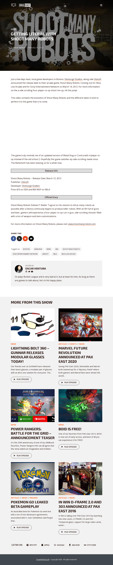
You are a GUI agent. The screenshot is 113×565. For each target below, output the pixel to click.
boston (26, 249)
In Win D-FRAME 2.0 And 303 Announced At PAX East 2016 (80, 506)
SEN (56, 249)
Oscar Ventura (19, 47)
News (13, 29)
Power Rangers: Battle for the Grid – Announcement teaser (33, 433)
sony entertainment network (25, 254)
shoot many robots (71, 249)
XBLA (55, 254)
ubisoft (45, 254)
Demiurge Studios (73, 79)
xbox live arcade (68, 254)
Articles (63, 344)
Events (73, 344)
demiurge (38, 249)
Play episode (21, 379)
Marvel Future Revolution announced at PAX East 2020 (76, 355)
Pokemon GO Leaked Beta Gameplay (29, 504)
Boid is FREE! (70, 429)
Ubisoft (97, 79)
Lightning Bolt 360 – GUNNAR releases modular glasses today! (30, 355)
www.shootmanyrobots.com (82, 224)
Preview (33, 498)
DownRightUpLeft (42, 559)
